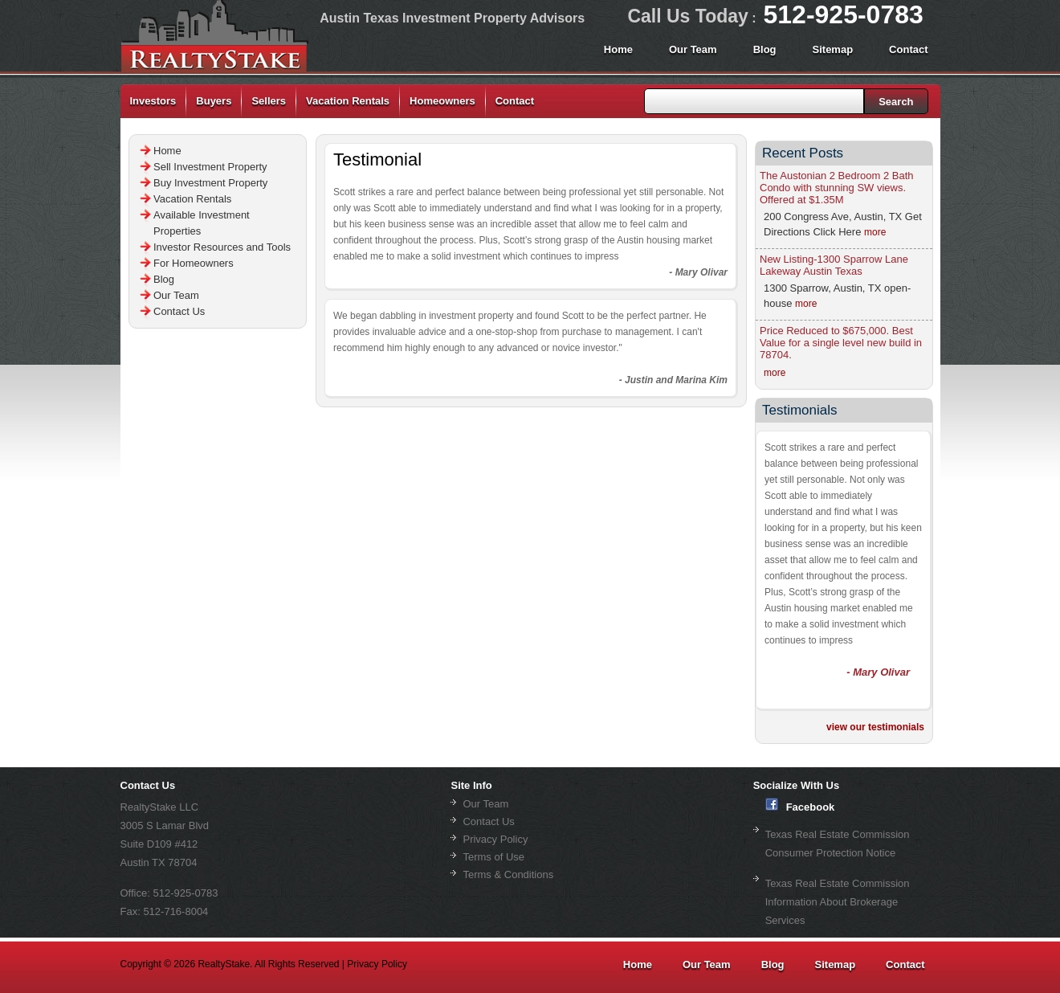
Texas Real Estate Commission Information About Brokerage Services (837, 901)
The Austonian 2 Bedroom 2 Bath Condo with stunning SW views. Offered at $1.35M (837, 188)
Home (618, 49)
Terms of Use (493, 857)
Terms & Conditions (508, 874)
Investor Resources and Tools (222, 247)
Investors (153, 101)
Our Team (693, 49)
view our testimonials (875, 727)
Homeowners (442, 101)
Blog (765, 49)
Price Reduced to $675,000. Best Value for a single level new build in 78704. (841, 343)
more (875, 232)
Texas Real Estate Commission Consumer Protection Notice (837, 843)
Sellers (268, 101)
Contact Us (179, 311)
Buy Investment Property (210, 183)
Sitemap (833, 49)
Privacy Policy (495, 839)
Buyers (213, 101)
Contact (908, 49)
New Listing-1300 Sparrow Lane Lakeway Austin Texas (834, 265)
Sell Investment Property (210, 167)
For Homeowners (193, 263)
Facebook (800, 805)
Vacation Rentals (347, 101)
